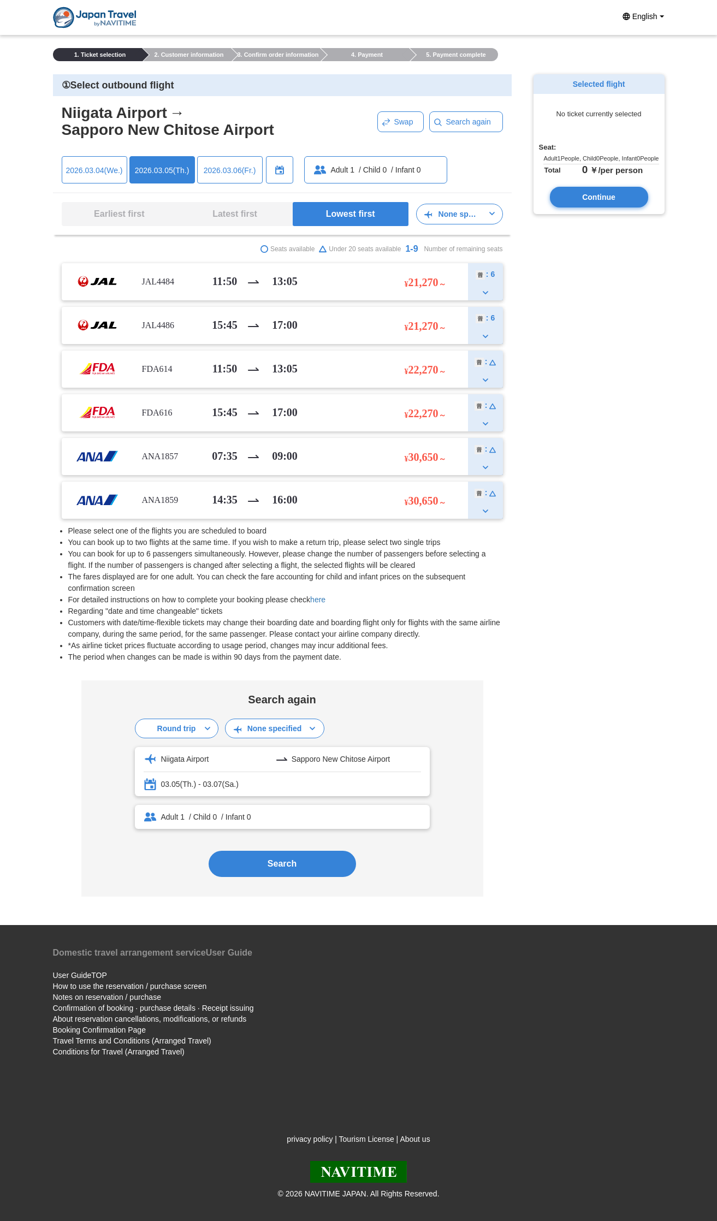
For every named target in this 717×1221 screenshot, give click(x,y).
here (317, 599)
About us (415, 1139)
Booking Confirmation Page (99, 1030)
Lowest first (350, 213)
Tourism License (366, 1139)
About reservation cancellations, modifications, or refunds (150, 1019)
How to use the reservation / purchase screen (130, 986)
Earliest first (119, 213)
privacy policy (310, 1139)
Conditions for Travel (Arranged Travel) (119, 1051)
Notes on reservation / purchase (107, 997)
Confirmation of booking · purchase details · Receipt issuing (153, 1008)
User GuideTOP (80, 975)
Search (282, 863)
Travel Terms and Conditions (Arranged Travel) (132, 1040)
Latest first (234, 213)
